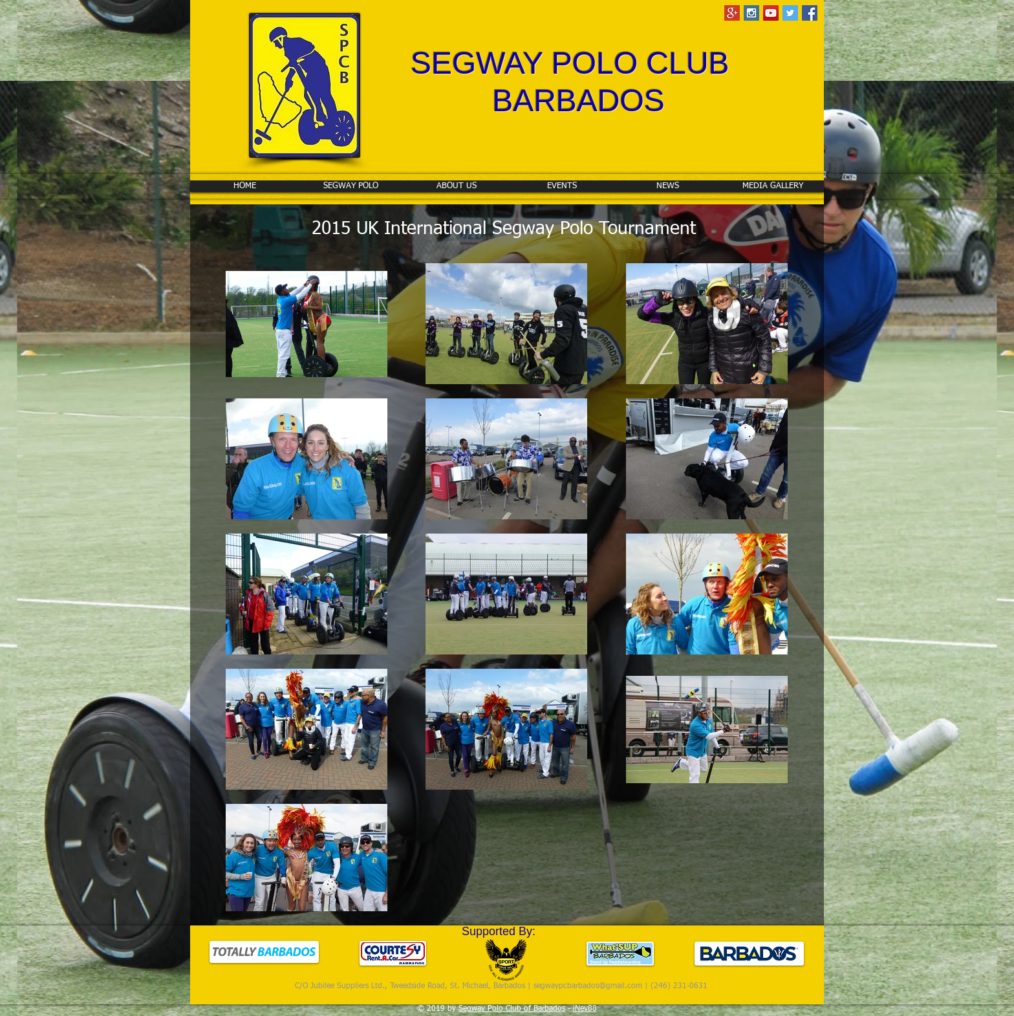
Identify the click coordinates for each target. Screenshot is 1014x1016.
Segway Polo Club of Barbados (511, 1009)
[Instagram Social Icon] (751, 13)
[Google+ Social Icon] (732, 13)
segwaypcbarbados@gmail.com (588, 986)
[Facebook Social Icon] (809, 13)
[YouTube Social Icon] (771, 13)
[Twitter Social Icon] (790, 13)
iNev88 (585, 1009)
